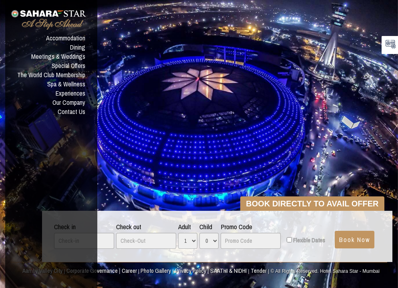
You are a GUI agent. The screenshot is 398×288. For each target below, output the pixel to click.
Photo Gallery (156, 270)
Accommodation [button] (65, 38)
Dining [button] (77, 47)
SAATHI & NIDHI (228, 270)
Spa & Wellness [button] (66, 84)
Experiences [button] (70, 93)
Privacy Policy (190, 270)
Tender (259, 270)
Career (129, 270)
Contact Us (71, 111)
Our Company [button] (68, 102)
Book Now (354, 239)
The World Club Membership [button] (51, 74)
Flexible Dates (309, 240)
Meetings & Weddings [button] (58, 56)
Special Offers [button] (68, 65)
